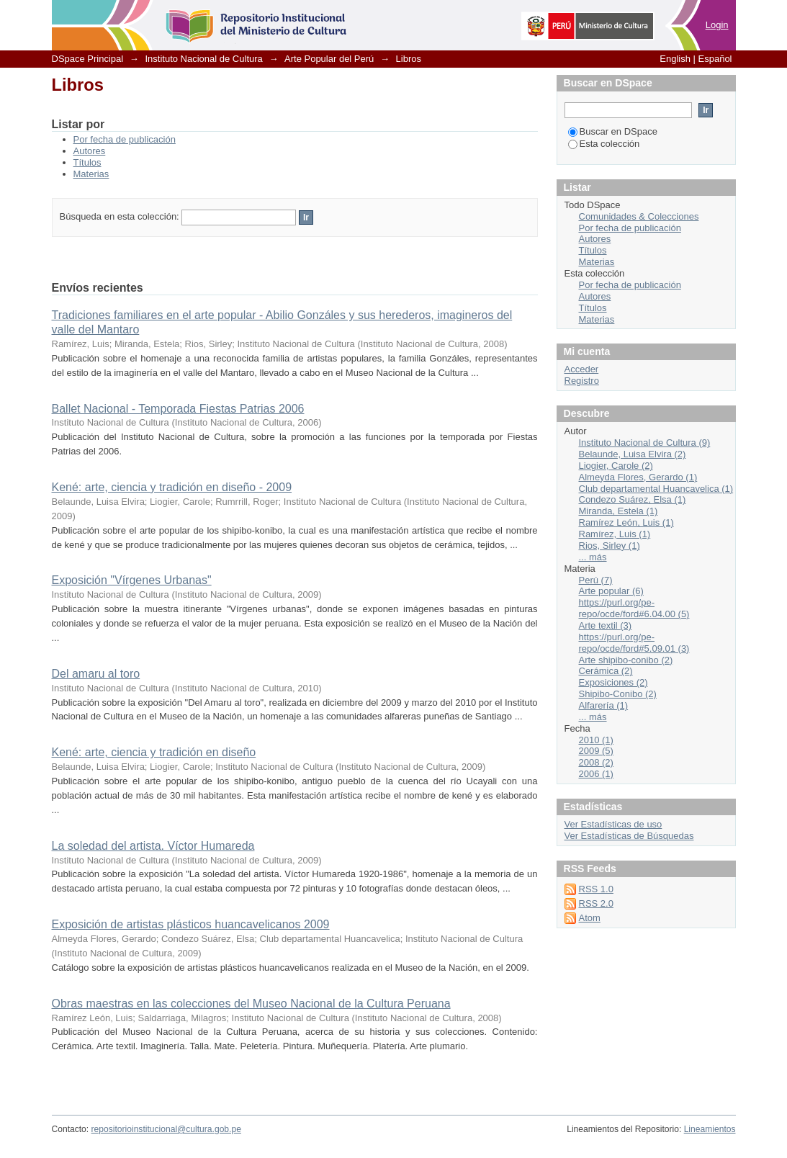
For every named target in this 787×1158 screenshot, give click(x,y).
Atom (590, 917)
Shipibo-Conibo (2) (618, 693)
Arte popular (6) (611, 590)
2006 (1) (596, 773)
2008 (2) (596, 762)
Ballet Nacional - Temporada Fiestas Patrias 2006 (178, 409)
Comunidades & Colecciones (639, 216)
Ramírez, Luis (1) (615, 534)
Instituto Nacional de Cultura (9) (645, 442)
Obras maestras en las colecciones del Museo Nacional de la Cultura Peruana (251, 1003)
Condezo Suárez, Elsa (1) (632, 499)
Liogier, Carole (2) (616, 465)
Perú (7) (596, 580)
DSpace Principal (88, 58)
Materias (91, 174)
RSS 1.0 (596, 889)
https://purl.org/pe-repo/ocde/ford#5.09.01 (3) (634, 643)
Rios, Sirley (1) (609, 545)
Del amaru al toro (96, 674)
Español (715, 58)
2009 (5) (596, 750)
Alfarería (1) (604, 705)
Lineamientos (710, 1129)
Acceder (582, 369)
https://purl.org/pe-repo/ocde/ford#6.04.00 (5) (634, 608)
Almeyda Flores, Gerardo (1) (638, 477)
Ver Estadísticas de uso (613, 824)
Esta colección (604, 143)
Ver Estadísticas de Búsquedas (629, 835)
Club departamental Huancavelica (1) (656, 488)
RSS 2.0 (596, 903)
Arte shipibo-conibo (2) (626, 660)
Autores (89, 150)
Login (717, 24)
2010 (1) (596, 740)
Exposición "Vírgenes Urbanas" (132, 580)
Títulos (87, 162)
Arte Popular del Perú (329, 58)
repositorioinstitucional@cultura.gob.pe (166, 1129)
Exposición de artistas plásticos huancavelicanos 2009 (191, 924)
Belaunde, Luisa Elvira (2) (632, 454)
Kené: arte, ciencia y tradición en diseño (154, 752)
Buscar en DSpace (612, 131)
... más (593, 557)
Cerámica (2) (606, 670)
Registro (582, 380)
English (675, 58)
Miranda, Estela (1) (618, 511)
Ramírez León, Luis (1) (626, 522)
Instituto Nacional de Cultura (203, 58)
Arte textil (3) (605, 625)
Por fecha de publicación (124, 139)
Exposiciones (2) (613, 682)
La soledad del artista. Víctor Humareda (153, 846)
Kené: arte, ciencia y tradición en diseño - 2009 (172, 487)
